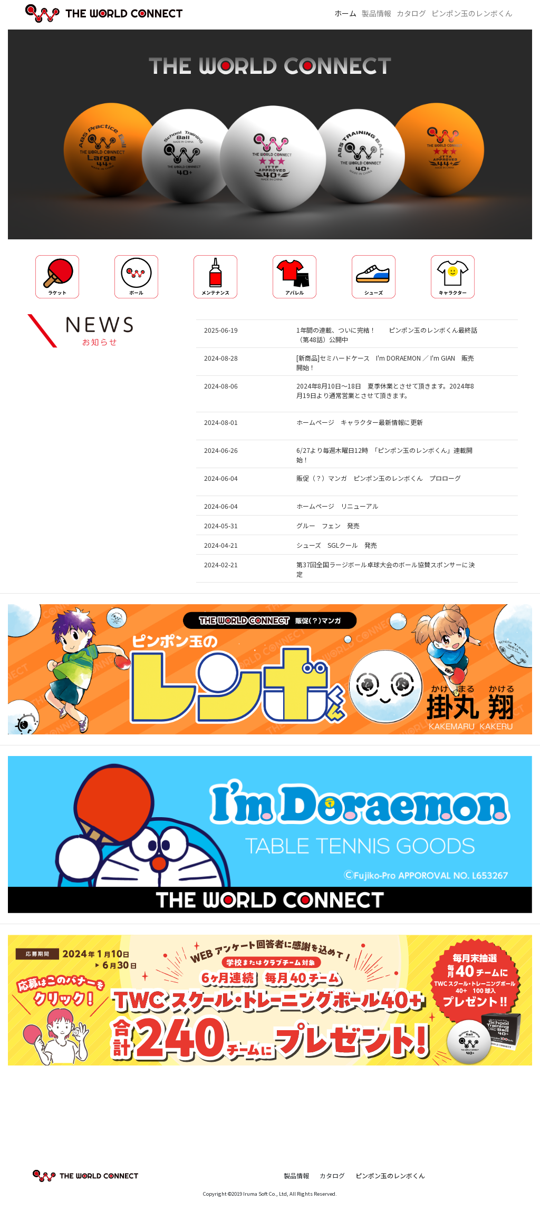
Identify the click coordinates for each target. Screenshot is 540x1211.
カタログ (411, 13)
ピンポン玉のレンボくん (472, 13)
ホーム (345, 13)
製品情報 (376, 13)
